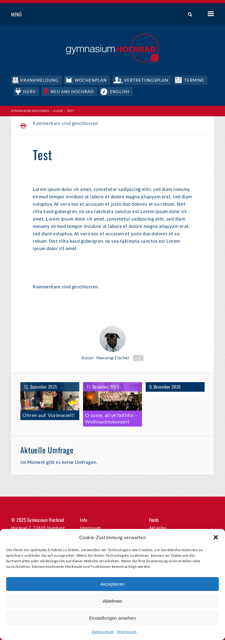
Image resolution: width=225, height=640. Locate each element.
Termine (194, 80)
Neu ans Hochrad (72, 91)
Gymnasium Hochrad (30, 111)
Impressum (126, 631)
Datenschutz (103, 631)
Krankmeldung (39, 80)
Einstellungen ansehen (112, 618)
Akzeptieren (112, 584)
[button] (216, 537)
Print (23, 126)
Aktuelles (158, 527)
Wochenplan (91, 80)
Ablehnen (112, 601)
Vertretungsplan (146, 80)
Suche (187, 14)
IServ (29, 91)
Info (138, 358)
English (119, 91)
